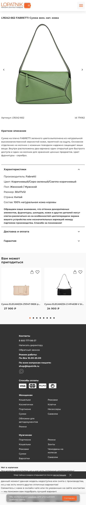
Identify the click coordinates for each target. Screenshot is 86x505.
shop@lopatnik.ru (29, 366)
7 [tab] (50, 318)
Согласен (69, 498)
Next (82, 69)
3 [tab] (36, 318)
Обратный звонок (29, 350)
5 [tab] (43, 318)
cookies (32, 496)
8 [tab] (54, 318)
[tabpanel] (21, 291)
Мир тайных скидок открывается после (40, 475)
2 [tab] (33, 318)
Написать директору (31, 345)
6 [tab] (47, 318)
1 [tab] (30, 318)
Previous (3, 69)
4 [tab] (40, 318)
